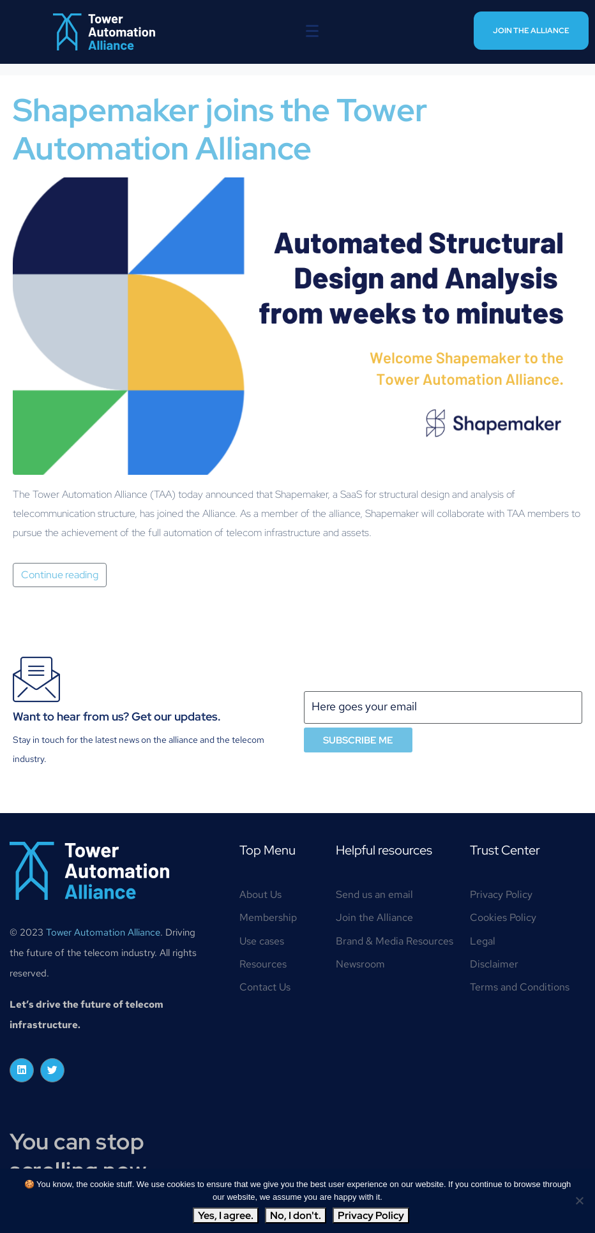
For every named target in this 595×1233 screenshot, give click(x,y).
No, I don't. (295, 1215)
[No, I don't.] (579, 1200)
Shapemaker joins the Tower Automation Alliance (220, 129)
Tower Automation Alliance (103, 932)
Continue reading (59, 574)
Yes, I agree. (225, 1215)
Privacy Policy (371, 1215)
